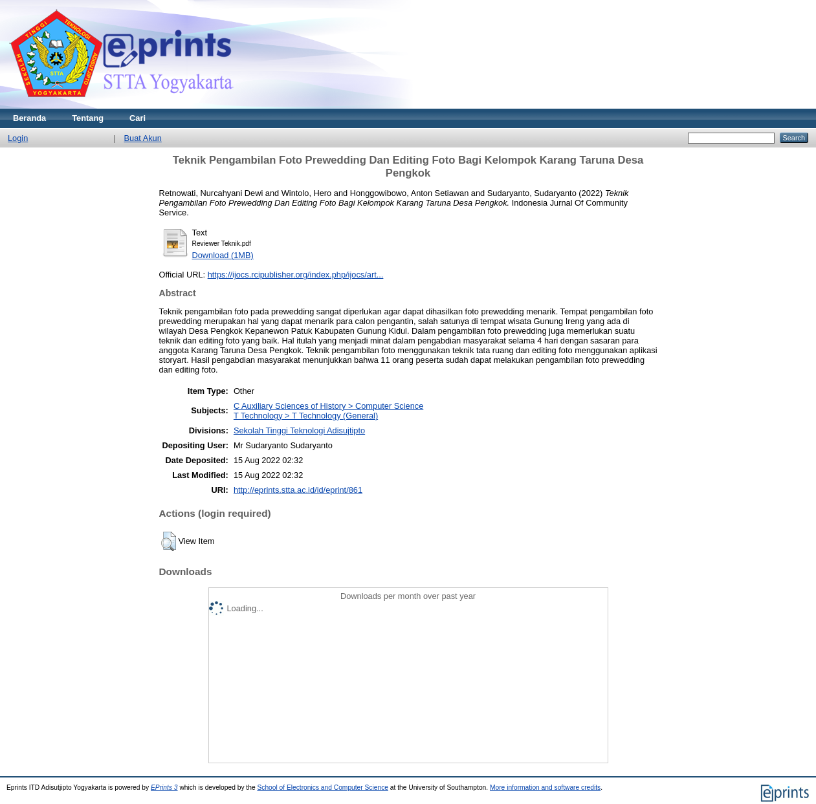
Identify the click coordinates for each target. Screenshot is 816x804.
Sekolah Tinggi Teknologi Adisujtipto (299, 430)
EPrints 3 (164, 787)
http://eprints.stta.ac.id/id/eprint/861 (298, 490)
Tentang (88, 118)
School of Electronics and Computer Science (322, 787)
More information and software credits (545, 787)
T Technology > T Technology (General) (306, 415)
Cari (137, 118)
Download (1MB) (223, 255)
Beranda (29, 118)
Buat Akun (143, 138)
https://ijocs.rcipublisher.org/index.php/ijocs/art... (296, 274)
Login (18, 138)
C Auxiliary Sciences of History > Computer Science (328, 406)
